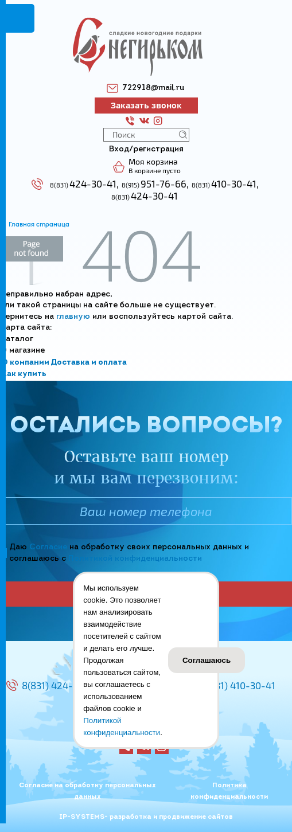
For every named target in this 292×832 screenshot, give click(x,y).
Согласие (48, 547)
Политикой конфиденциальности (135, 558)
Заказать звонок (146, 105)
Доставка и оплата (88, 362)
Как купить (23, 374)
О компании (25, 362)
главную (73, 317)
